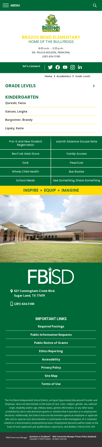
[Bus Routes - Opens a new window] (76, 171)
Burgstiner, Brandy (18, 120)
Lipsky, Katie (14, 128)
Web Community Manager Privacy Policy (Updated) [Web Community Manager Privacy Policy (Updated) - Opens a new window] (74, 437)
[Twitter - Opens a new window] (50, 67)
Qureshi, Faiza (15, 103)
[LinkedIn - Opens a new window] (79, 67)
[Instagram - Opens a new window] (72, 67)
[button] (11, 5)
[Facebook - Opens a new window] (58, 67)
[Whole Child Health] (25, 171)
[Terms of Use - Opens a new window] (51, 384)
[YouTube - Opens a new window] (65, 67)
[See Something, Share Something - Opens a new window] (76, 180)
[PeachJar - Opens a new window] (76, 162)
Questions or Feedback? (39, 437)
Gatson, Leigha (16, 111)
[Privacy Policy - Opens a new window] (51, 368)
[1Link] (25, 162)
